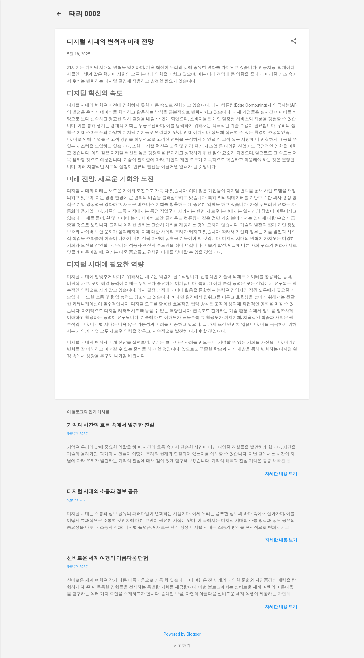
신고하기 (182, 645)
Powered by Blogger (182, 634)
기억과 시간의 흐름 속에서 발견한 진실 (110, 425)
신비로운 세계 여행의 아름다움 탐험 (107, 558)
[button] (293, 41)
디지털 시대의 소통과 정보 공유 (102, 491)
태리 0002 (84, 14)
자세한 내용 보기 (281, 473)
